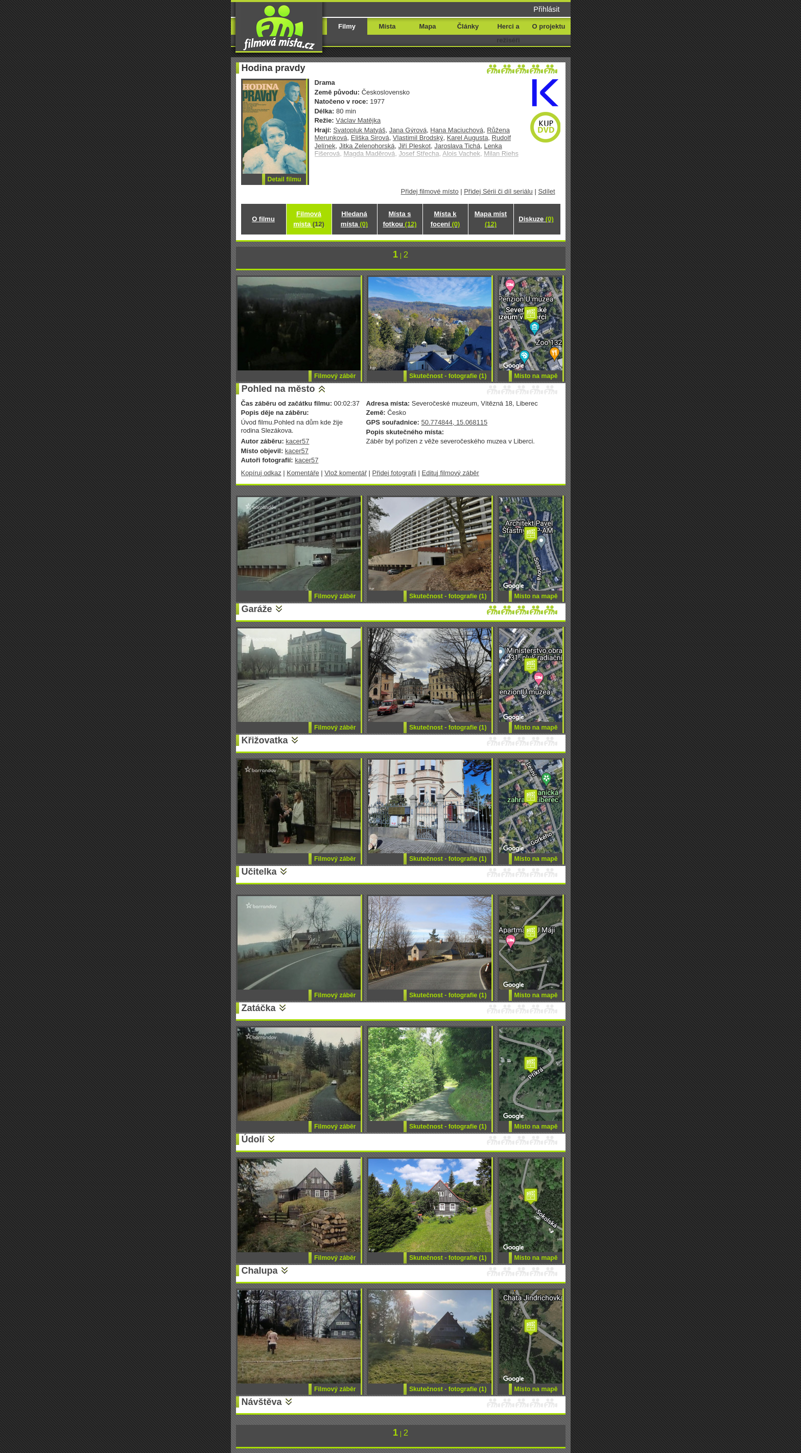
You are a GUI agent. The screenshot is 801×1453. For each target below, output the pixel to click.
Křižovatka (265, 740)
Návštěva (262, 1402)
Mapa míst (491, 219)
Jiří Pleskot (414, 146)
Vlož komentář (345, 473)
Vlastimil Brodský (418, 138)
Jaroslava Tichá (457, 146)
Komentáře (303, 473)
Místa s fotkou (399, 219)
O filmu (263, 219)
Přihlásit (546, 9)
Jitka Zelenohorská (367, 146)
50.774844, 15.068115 (454, 422)
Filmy (347, 26)
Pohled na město (278, 389)
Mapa (427, 26)
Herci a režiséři (508, 33)
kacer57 (297, 441)
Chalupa (260, 1270)
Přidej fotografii (394, 473)
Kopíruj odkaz (261, 473)
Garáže (257, 609)
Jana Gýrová (408, 130)
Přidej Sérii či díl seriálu (498, 191)
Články (468, 26)
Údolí (253, 1139)
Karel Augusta (467, 138)
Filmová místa (308, 219)
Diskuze (536, 219)
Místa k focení (445, 219)
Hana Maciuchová (456, 130)
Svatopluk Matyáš (359, 130)
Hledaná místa (354, 219)
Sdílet (546, 191)
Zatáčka (259, 1008)
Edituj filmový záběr (450, 473)
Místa (387, 26)
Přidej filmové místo (430, 191)
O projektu (549, 26)
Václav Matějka (358, 120)
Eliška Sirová (370, 138)
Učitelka (259, 871)
